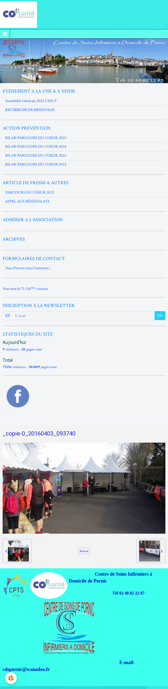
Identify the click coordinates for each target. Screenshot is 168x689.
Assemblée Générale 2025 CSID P (31, 100)
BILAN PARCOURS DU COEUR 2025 (35, 137)
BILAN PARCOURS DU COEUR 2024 (35, 146)
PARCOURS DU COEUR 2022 (29, 192)
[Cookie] (11, 678)
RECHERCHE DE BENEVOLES (30, 109)
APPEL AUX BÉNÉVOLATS (27, 201)
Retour (84, 551)
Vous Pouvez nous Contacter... (28, 268)
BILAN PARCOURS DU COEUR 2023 (35, 155)
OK (160, 315)
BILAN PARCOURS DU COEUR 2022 (35, 164)
